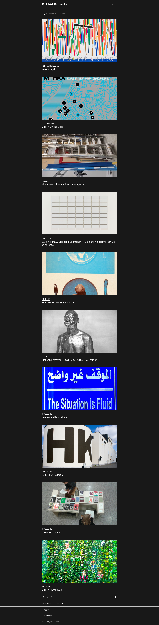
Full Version (47, 616)
